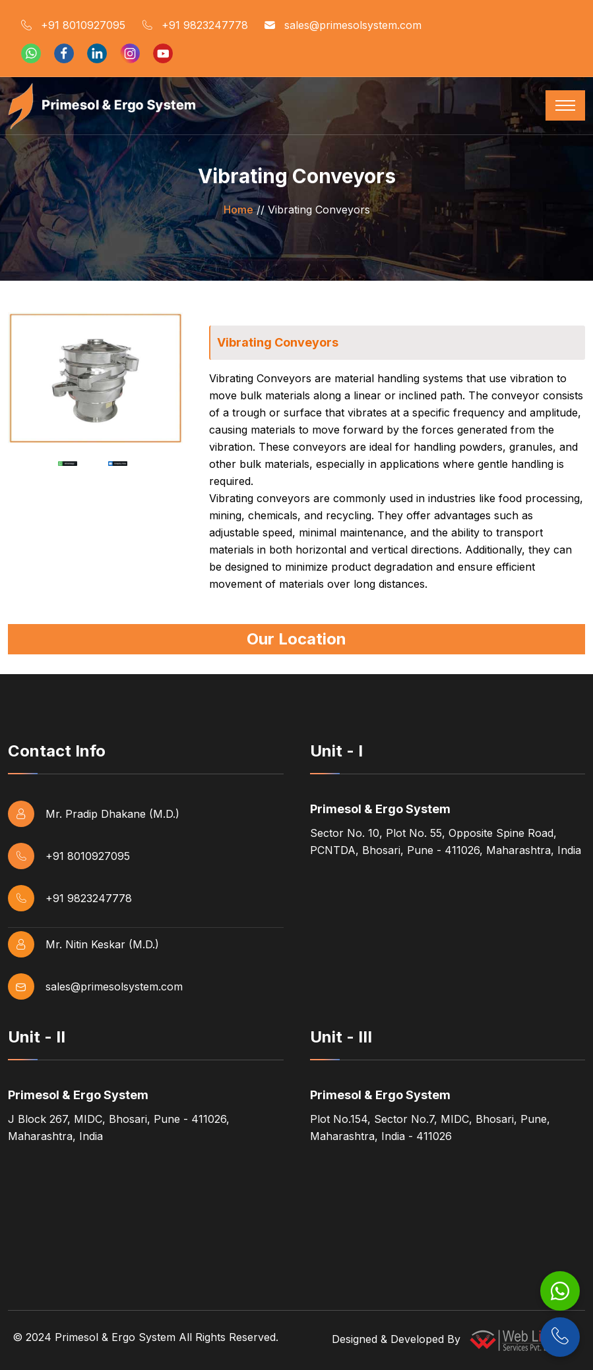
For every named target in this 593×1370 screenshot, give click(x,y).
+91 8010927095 (73, 26)
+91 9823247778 (195, 26)
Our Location (296, 638)
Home (238, 209)
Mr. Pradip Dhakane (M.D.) (93, 814)
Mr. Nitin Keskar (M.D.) (83, 944)
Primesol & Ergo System (115, 1337)
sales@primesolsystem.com (343, 26)
